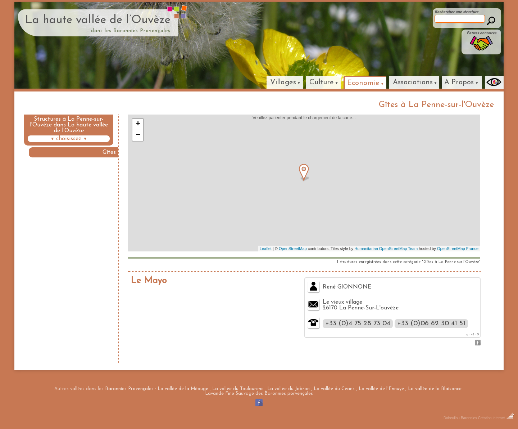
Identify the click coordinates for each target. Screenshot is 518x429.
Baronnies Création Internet (487, 418)
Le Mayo (149, 280)
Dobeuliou (452, 418)
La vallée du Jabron (288, 388)
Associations (413, 82)
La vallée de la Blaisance (435, 388)
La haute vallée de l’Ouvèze (98, 20)
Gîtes (109, 152)
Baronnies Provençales (129, 388)
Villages (283, 82)
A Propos (459, 82)
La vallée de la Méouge (183, 388)
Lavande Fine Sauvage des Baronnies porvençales (259, 393)
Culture (321, 82)
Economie (363, 83)
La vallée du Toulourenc (237, 388)
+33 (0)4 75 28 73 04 (357, 323)
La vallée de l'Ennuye (381, 388)
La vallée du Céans (334, 388)
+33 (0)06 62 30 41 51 (431, 323)
